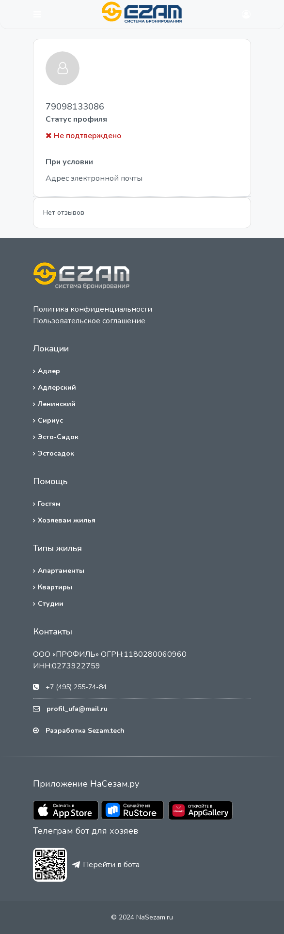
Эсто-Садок (58, 437)
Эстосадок (56, 453)
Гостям (49, 503)
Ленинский (57, 404)
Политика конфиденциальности (92, 309)
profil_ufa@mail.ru (77, 708)
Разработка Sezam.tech (85, 730)
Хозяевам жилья (66, 520)
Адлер (49, 371)
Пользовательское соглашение (89, 321)
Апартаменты (61, 570)
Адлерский (57, 387)
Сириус (50, 420)
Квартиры (55, 587)
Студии (50, 603)
